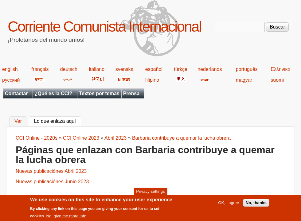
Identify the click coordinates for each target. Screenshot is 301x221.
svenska (124, 69)
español (153, 69)
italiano (96, 69)
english (10, 69)
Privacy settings (150, 193)
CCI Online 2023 (81, 138)
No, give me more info (66, 218)
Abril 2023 (115, 138)
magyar (244, 80)
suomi (277, 80)
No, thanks (256, 205)
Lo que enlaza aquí (57, 120)
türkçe (180, 69)
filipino (152, 80)
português (247, 69)
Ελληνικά (280, 69)
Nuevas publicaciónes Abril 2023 (51, 171)
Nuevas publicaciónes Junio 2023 (52, 181)
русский (11, 80)
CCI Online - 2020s (36, 138)
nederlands (209, 69)
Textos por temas (99, 93)
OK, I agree (228, 205)
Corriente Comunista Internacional (104, 26)
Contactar (16, 93)
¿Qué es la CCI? (53, 93)
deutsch (68, 69)
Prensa (131, 93)
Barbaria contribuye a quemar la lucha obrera (181, 138)
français (40, 69)
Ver (18, 121)
